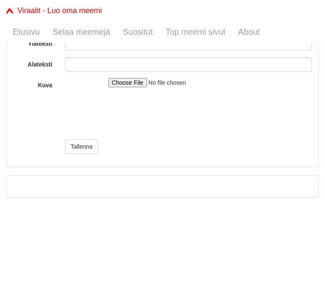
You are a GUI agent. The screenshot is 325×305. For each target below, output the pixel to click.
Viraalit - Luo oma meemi (54, 10)
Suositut (138, 31)
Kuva (45, 85)
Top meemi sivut (195, 31)
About (249, 31)
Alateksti (40, 64)
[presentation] (129, 116)
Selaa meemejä (81, 31)
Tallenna (82, 146)
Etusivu (26, 31)
